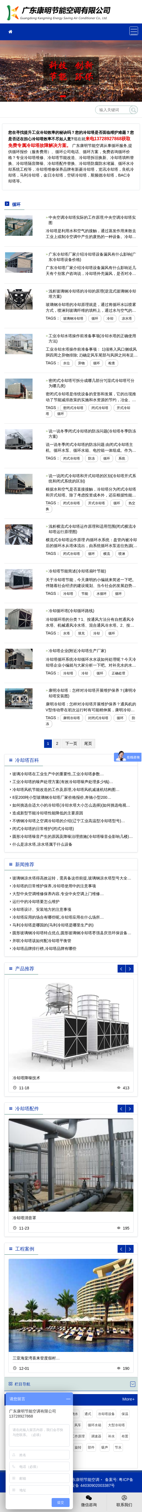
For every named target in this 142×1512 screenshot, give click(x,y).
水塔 (66, 633)
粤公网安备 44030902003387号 (84, 1485)
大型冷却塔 (116, 1425)
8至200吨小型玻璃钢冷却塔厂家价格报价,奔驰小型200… (61, 797)
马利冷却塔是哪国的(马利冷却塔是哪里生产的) (52, 925)
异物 (81, 363)
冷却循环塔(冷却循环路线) (71, 610)
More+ (128, 1399)
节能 (84, 594)
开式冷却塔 (96, 503)
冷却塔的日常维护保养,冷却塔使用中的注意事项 (54, 886)
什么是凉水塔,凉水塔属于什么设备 (42, 844)
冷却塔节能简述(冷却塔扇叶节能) (77, 571)
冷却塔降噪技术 (26, 1078)
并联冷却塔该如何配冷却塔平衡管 (41, 940)
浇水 (74, 1414)
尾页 (88, 743)
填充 (81, 633)
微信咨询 (89, 1500)
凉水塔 (127, 318)
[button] (63, 96)
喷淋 (121, 554)
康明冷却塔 (71, 718)
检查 (111, 363)
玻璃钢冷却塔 (73, 318)
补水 (111, 1436)
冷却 (110, 318)
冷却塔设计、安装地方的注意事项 (41, 909)
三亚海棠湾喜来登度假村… (36, 1358)
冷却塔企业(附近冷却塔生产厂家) (77, 650)
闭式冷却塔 (99, 408)
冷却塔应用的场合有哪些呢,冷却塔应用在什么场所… (58, 917)
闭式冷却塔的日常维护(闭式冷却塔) (43, 828)
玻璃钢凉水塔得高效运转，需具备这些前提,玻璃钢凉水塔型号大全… (71, 878)
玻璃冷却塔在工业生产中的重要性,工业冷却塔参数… (58, 774)
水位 (66, 363)
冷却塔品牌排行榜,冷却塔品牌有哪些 (44, 948)
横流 (106, 554)
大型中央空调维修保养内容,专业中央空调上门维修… (58, 893)
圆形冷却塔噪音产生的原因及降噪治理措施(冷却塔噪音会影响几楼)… (72, 836)
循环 (94, 318)
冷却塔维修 (60, 13)
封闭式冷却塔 (98, 718)
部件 (91, 1447)
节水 (118, 1447)
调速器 (96, 1436)
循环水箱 (94, 1425)
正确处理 (118, 673)
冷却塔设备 (106, 1414)
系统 (121, 458)
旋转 (78, 1447)
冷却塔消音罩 (24, 1218)
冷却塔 (68, 594)
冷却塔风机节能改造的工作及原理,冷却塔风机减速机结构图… (66, 789)
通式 (87, 1414)
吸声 (104, 1447)
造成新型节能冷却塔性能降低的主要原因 (47, 813)
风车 (77, 1425)
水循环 (102, 594)
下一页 (71, 743)
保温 (125, 1414)
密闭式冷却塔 (73, 408)
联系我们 (124, 1500)
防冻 (91, 458)
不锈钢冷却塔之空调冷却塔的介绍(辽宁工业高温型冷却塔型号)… (68, 821)
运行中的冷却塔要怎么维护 (35, 901)
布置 (125, 1436)
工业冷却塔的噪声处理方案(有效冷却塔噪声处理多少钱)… (62, 781)
